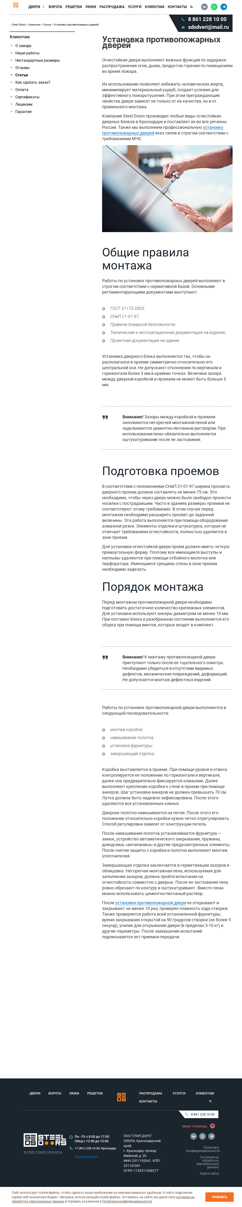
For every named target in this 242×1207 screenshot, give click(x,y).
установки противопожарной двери (150, 905)
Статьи (47, 27)
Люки (91, 8)
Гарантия (21, 114)
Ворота (57, 8)
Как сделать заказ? (30, 84)
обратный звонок (86, 1156)
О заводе (20, 48)
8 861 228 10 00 (200, 1114)
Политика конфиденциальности (203, 1149)
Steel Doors (19, 27)
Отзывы (20, 70)
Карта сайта (209, 1173)
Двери (36, 8)
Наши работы (24, 55)
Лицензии (21, 106)
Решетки (74, 8)
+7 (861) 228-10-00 (87, 1148)
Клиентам (153, 8)
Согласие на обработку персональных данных (207, 1162)
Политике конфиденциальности (127, 1201)
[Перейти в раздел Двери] (45, 8)
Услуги (134, 8)
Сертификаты (24, 99)
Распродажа (112, 8)
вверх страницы (197, 1126)
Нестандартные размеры (35, 63)
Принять (219, 1197)
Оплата (19, 92)
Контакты (176, 8)
